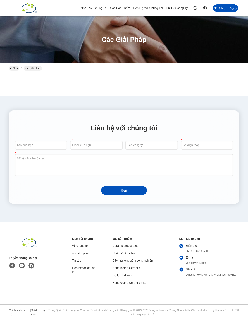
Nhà (83, 8)
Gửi (124, 190)
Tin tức (76, 260)
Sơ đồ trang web (38, 312)
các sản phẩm (120, 8)
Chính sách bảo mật (18, 312)
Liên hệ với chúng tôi (148, 8)
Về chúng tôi (98, 8)
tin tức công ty (177, 8)
